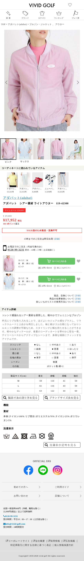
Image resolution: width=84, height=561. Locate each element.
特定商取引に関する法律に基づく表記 (30, 545)
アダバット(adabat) (17, 198)
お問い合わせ (21, 495)
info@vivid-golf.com (14, 524)
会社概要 (39, 541)
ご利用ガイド (62, 487)
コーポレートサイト (18, 541)
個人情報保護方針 (64, 545)
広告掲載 (69, 541)
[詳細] (56, 239)
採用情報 (54, 541)
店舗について (62, 495)
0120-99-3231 (16, 249)
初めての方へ (21, 487)
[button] (78, 82)
